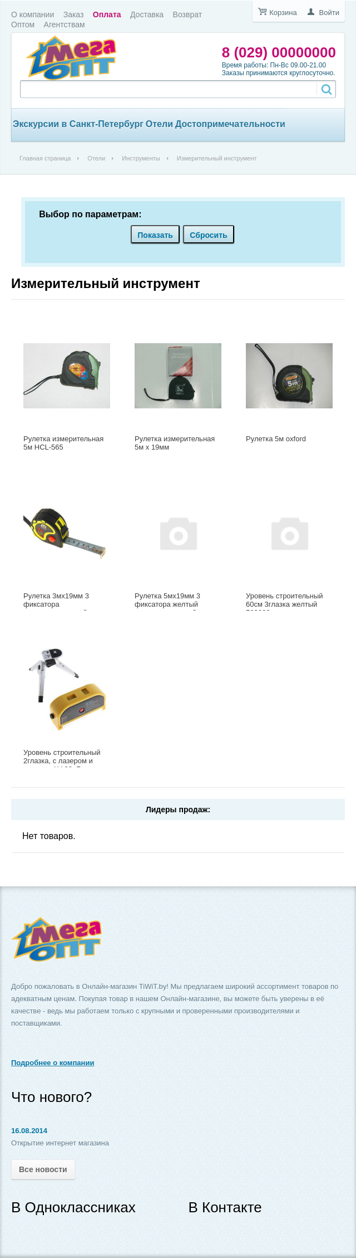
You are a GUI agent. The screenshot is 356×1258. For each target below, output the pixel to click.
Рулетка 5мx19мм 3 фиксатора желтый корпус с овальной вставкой (167, 608)
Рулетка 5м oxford (276, 439)
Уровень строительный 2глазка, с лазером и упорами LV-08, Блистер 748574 (63, 765)
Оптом (22, 24)
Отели (159, 124)
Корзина (283, 12)
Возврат (187, 14)
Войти (329, 12)
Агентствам (64, 24)
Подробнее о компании (52, 1063)
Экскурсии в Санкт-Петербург (78, 124)
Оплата (107, 14)
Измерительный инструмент (105, 283)
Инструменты (141, 158)
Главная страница (45, 158)
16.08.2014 (29, 1131)
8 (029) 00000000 (279, 52)
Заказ (73, 14)
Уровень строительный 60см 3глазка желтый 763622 (284, 604)
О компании (32, 14)
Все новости (43, 1169)
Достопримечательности (230, 124)
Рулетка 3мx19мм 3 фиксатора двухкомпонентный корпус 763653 (56, 608)
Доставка (147, 14)
